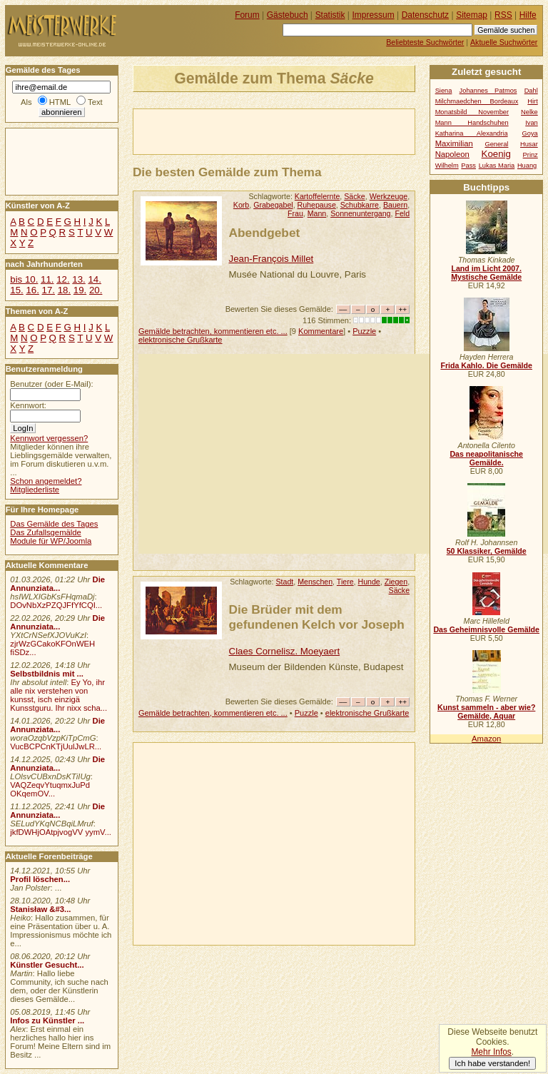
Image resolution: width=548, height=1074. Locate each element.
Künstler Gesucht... (46, 965)
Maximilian (454, 143)
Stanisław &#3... (40, 909)
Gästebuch (287, 15)
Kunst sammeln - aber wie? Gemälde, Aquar (486, 711)
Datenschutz (425, 15)
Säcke (354, 196)
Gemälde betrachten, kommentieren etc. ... (213, 331)
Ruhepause (317, 205)
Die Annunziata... (57, 583)
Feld (402, 213)
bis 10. (24, 279)
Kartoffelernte (317, 196)
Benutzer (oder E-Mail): (51, 384)
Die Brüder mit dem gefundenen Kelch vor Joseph (317, 617)
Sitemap (471, 15)
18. (64, 290)
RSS (503, 15)
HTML (60, 102)
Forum (247, 15)
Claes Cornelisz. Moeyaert (284, 651)
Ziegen (396, 581)
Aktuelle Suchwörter (503, 42)
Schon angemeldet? (45, 481)
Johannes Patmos (488, 90)
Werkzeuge (388, 196)
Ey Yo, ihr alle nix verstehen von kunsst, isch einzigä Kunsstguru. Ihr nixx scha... (58, 695)
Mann (317, 213)
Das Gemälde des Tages (54, 524)
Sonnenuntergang (360, 213)
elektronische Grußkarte (180, 339)
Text (95, 102)
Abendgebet (264, 233)
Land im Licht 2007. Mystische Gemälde (486, 272)
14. (94, 279)
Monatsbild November (472, 112)
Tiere (345, 581)
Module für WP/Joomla (50, 541)
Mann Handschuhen (472, 122)
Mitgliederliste (34, 489)
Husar (529, 144)
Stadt (284, 581)
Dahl (531, 90)
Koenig (496, 153)
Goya (530, 133)
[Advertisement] (300, 130)
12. (62, 279)
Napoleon (452, 154)
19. (79, 290)
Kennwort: (28, 405)
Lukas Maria (497, 165)
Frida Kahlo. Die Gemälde (486, 365)
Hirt (532, 101)
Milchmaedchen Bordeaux (477, 101)
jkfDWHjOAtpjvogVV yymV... (60, 832)
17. (48, 290)
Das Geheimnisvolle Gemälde (486, 629)
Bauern (395, 205)
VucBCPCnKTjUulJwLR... (55, 746)
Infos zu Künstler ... (47, 1020)
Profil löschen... (40, 879)
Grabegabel (273, 205)
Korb (241, 205)
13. (78, 279)
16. (32, 290)
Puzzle (364, 331)
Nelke (529, 112)
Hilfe (528, 15)
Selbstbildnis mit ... (46, 673)
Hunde (369, 581)
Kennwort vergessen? (49, 438)
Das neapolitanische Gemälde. (486, 458)
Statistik (330, 15)
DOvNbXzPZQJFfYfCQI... (56, 605)
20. (95, 290)
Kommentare (320, 331)
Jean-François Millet (271, 258)
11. (47, 279)
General (496, 144)
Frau (295, 213)
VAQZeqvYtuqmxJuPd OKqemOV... (50, 789)
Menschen (315, 581)
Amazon (486, 738)
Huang (527, 165)
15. (16, 290)
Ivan (531, 122)
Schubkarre (359, 205)
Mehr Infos (491, 1052)
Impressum (373, 15)
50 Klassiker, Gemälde (487, 551)
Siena (443, 90)
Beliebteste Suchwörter (425, 42)
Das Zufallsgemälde (45, 532)
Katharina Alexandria (471, 133)
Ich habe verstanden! (492, 1063)
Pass (468, 165)
